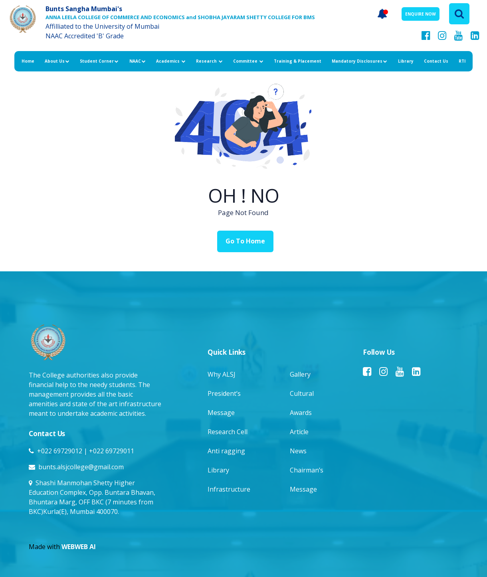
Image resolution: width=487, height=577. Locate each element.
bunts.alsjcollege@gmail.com (81, 466)
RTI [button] (462, 61)
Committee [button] (248, 61)
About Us (57, 61)
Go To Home (245, 241)
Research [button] (209, 61)
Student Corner (99, 61)
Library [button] (406, 61)
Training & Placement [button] (297, 61)
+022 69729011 (111, 451)
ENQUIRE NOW (420, 14)
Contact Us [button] (436, 61)
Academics (171, 61)
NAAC (137, 61)
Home (28, 61)
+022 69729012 (59, 451)
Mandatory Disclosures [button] (359, 61)
